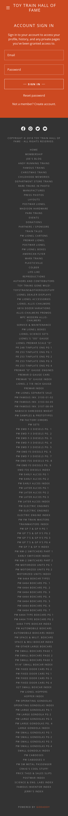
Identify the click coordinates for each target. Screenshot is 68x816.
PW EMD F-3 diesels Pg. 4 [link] (34, 442)
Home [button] (34, 149)
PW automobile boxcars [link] (34, 628)
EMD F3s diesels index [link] (34, 469)
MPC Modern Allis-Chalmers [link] (34, 319)
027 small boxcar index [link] (33, 687)
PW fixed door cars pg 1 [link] (34, 673)
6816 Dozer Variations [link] (34, 308)
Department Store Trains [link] (34, 181)
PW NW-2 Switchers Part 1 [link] (34, 551)
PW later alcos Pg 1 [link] (34, 488)
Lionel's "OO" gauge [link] (34, 338)
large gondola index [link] (34, 728)
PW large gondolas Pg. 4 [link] (34, 723)
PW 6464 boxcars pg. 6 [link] (34, 605)
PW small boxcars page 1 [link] (34, 651)
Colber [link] (34, 267)
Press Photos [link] (34, 195)
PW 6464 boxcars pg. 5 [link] (34, 601)
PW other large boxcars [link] (34, 646)
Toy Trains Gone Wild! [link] (34, 285)
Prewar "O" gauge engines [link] (33, 370)
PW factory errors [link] (34, 420)
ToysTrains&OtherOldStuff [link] (33, 290)
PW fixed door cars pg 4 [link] (34, 682)
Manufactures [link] (34, 190)
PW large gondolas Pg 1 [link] (34, 709)
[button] (8, 7)
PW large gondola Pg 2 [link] (34, 714)
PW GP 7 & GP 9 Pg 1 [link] (34, 528)
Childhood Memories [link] (34, 176)
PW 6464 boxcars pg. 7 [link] (34, 610)
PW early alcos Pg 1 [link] (34, 474)
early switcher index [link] (34, 555)
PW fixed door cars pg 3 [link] (34, 678)
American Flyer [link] (34, 253)
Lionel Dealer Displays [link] (34, 294)
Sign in (34, 84)
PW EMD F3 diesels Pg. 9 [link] (34, 465)
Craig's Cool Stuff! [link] (34, 768)
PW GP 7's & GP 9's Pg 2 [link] (34, 533)
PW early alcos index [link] (34, 483)
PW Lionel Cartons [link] (34, 235)
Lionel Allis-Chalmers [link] (33, 303)
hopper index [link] (34, 696)
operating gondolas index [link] (34, 705)
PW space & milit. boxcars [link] (34, 637)
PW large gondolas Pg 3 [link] (34, 719)
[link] (35, 8)
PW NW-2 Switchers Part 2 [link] (34, 560)
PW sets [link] (34, 424)
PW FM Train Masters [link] (33, 519)
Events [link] (34, 217)
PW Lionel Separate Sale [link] (34, 392)
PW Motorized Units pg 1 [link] (34, 565)
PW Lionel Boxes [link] (34, 249)
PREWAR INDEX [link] (34, 388)
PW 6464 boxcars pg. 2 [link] (34, 587)
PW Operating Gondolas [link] (34, 700)
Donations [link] (34, 222)
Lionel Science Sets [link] (34, 334)
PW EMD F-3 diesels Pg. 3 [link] (34, 438)
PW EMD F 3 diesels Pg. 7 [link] (34, 456)
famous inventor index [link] (34, 786)
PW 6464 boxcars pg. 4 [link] (34, 596)
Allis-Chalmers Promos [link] (34, 312)
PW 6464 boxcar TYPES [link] (34, 578)
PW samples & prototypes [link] (34, 415)
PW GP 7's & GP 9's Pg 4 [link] (34, 542)
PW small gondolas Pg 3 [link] (34, 741)
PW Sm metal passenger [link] (33, 764)
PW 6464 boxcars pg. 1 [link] (34, 583)
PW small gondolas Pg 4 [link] (34, 746)
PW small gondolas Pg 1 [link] (34, 732)
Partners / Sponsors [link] (34, 226)
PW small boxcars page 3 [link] (34, 660)
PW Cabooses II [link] (34, 759)
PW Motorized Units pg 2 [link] (34, 569)
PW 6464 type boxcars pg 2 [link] (33, 619)
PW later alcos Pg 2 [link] (34, 492)
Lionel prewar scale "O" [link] (34, 343)
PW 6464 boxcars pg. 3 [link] (34, 592)
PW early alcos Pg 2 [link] (34, 478)
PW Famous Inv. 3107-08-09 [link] (34, 406)
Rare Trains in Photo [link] (34, 186)
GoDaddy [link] (43, 807)
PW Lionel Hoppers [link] (34, 691)
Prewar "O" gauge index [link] (34, 379)
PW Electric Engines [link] (34, 506)
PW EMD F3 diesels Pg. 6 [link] (34, 451)
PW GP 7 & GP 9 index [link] (34, 546)
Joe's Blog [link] (34, 158)
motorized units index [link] (34, 574)
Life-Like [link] (34, 272)
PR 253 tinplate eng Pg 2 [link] (34, 356)
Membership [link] (34, 154)
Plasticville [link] (34, 263)
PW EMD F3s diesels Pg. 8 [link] (34, 460)
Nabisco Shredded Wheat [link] (34, 411)
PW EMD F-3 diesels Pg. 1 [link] (34, 429)
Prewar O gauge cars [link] (34, 374)
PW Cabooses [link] (34, 755)
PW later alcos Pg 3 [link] (34, 497)
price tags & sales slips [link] (34, 773)
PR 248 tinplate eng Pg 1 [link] (34, 347)
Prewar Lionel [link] (33, 240)
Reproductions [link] (34, 276)
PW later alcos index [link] (34, 501)
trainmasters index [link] (34, 524)
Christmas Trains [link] (34, 172)
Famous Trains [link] (34, 167)
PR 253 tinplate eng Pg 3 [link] (34, 361)
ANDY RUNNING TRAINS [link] (34, 163)
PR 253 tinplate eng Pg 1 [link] (34, 352)
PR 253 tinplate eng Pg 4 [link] (34, 365)
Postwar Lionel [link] (34, 204)
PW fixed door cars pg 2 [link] (34, 669)
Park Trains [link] (34, 213)
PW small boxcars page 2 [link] (34, 655)
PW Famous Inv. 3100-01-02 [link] (34, 397)
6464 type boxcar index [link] (34, 623)
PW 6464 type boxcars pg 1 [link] (33, 614)
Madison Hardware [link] (34, 208)
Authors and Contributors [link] (33, 281)
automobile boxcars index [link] (34, 632)
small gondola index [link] (34, 750)
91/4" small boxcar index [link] (34, 664)
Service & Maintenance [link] (34, 324)
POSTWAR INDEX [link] (34, 777)
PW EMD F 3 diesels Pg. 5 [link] (34, 447)
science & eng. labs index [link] (34, 782)
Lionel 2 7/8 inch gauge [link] (33, 383)
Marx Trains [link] (34, 258)
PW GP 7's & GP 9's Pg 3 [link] (34, 537)
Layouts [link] (34, 199)
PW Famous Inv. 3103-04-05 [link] (34, 401)
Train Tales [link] (33, 231)
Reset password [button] (34, 95)
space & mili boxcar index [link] (34, 642)
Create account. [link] (45, 104)
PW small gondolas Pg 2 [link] (34, 737)
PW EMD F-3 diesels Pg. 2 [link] (34, 433)
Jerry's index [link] (34, 791)
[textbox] (34, 55)
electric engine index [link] (34, 515)
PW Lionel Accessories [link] (34, 299)
